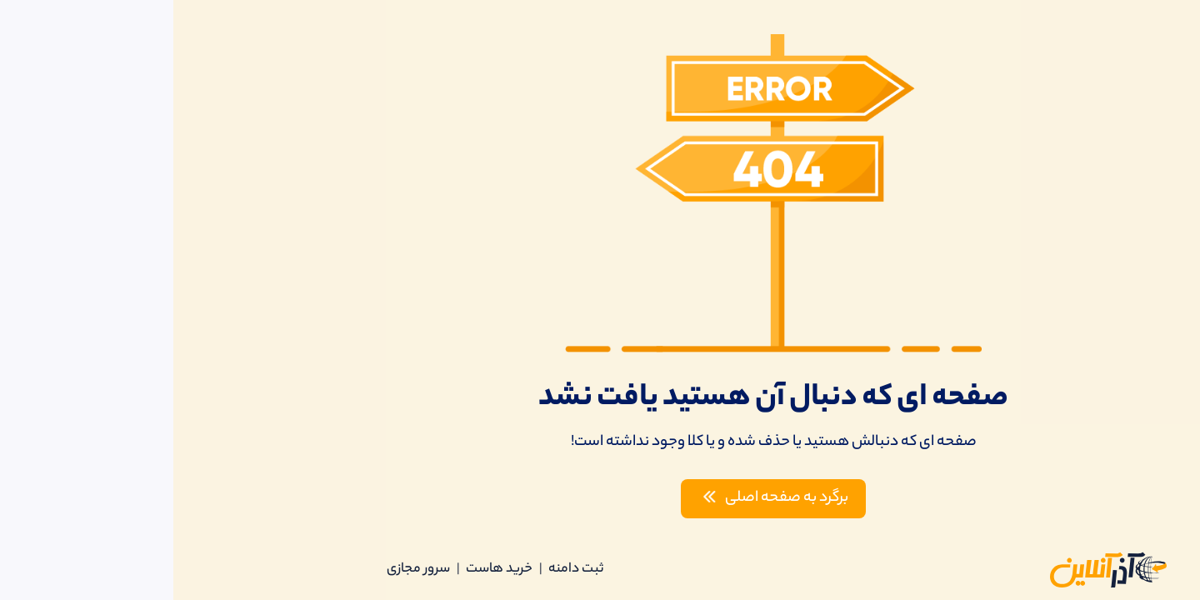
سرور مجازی (245, 569)
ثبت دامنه (402, 569)
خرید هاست (325, 569)
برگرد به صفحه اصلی (598, 498)
